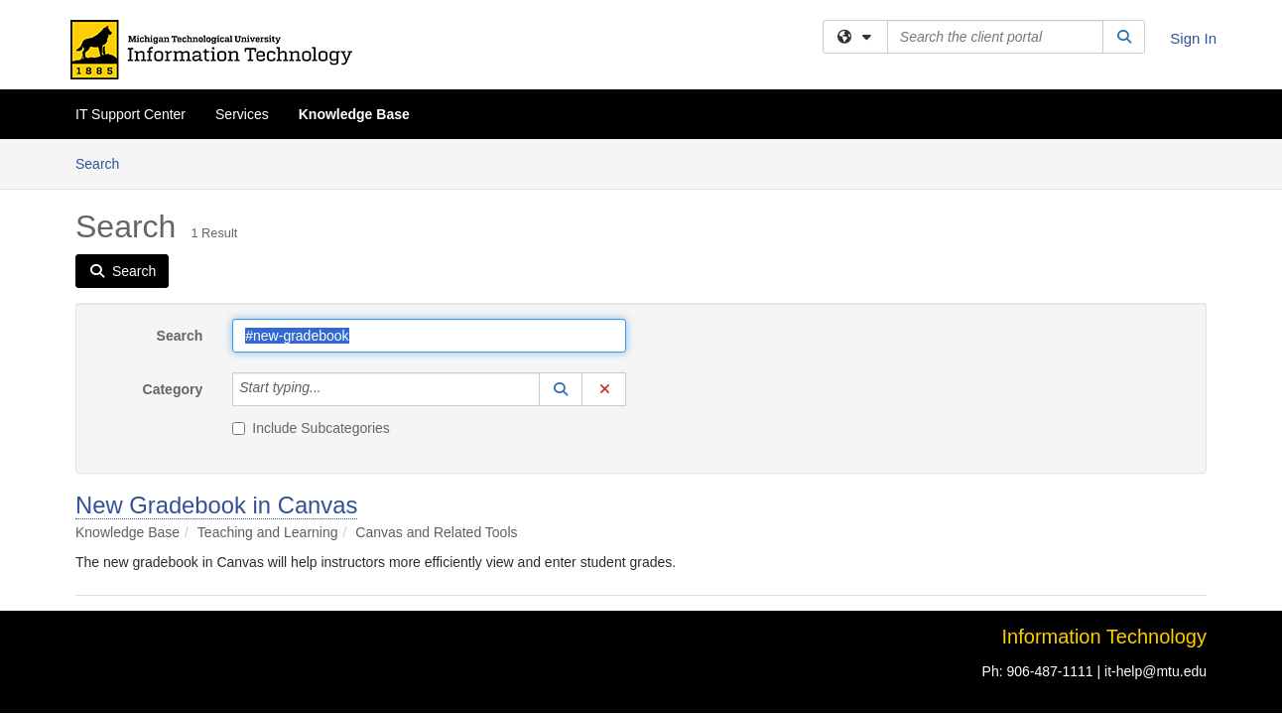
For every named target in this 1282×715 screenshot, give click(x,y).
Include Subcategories (311, 289)
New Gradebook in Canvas (216, 366)
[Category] (332, 250)
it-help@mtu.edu (1155, 532)
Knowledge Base (354, 114)
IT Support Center (130, 114)
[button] (560, 250)
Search (180, 197)
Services (242, 114)
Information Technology (1104, 497)
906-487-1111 (1049, 532)
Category (173, 250)
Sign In (1193, 38)
